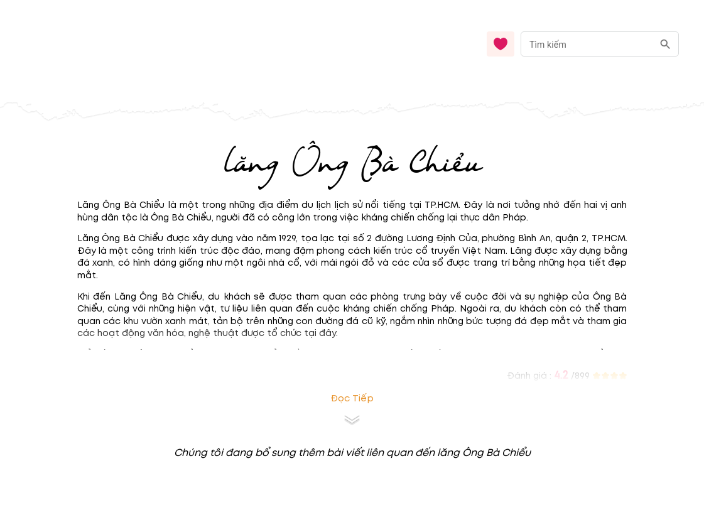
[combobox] (599, 44)
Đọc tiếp (352, 398)
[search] (665, 44)
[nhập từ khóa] (587, 44)
